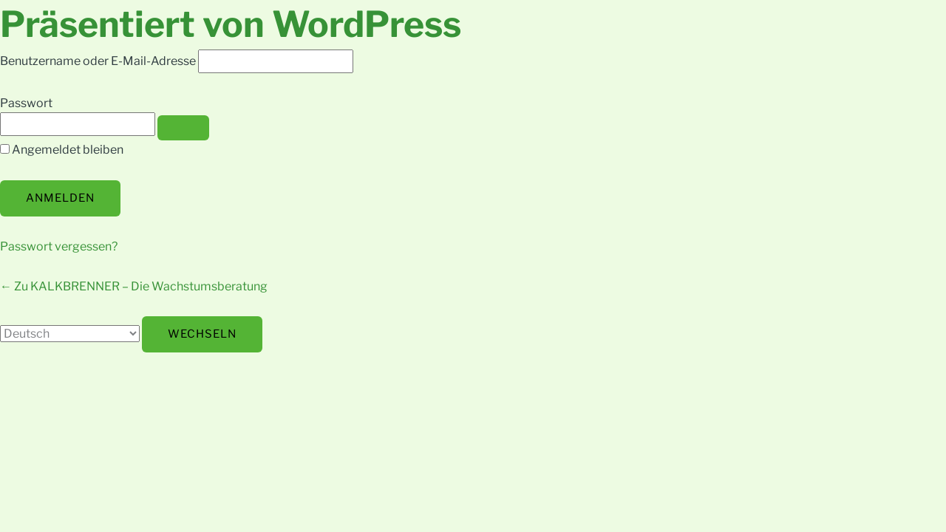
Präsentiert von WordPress (230, 24)
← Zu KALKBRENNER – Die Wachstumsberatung (134, 286)
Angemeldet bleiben (67, 150)
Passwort (26, 103)
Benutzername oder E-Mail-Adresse (98, 61)
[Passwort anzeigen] (183, 127)
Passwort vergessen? (59, 246)
